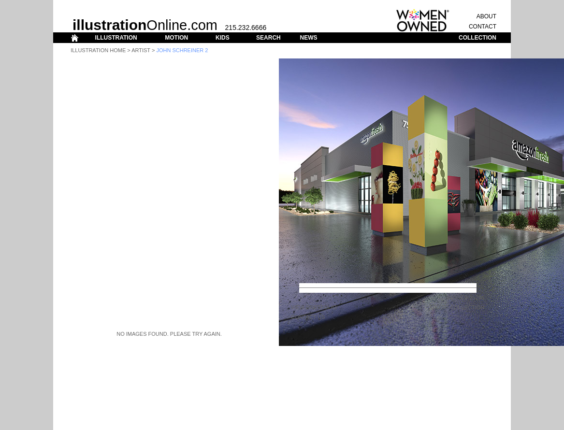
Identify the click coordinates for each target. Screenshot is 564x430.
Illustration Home (98, 50)
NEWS (308, 37)
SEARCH (268, 37)
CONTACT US (308, 317)
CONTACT (482, 26)
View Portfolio (314, 307)
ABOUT (486, 16)
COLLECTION (477, 37)
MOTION (176, 37)
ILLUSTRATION (116, 37)
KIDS (223, 37)
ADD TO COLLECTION (456, 307)
